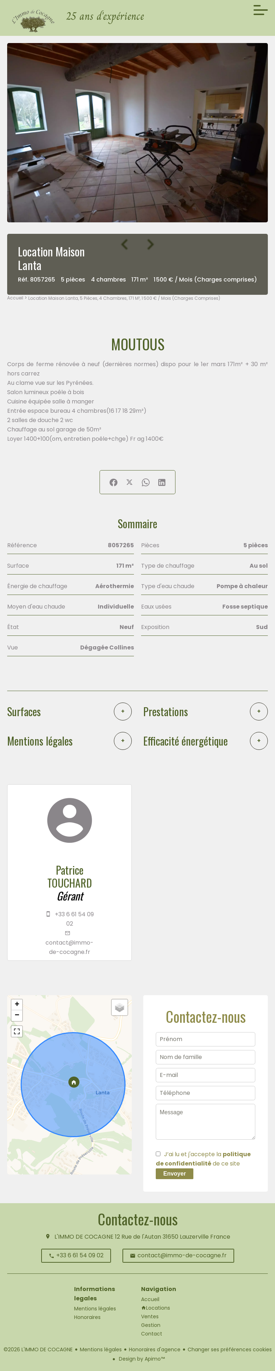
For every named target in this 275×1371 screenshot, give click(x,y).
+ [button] (17, 1004)
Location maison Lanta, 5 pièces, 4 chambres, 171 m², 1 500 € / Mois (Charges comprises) (124, 298)
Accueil (15, 298)
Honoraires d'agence (154, 1349)
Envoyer (174, 1174)
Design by (141, 1358)
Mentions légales (101, 1349)
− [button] (17, 1015)
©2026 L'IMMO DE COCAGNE (38, 1349)
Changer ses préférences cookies (230, 1349)
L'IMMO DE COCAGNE (84, 1237)
